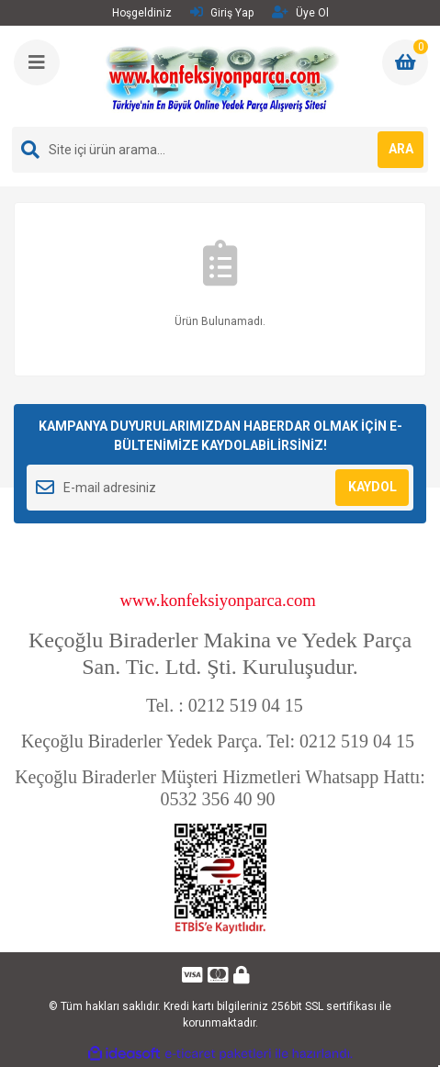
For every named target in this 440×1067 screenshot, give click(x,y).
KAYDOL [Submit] (372, 486)
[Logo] (222, 76)
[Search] (220, 150)
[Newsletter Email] (220, 488)
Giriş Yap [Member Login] (222, 12)
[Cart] (405, 62)
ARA (401, 148)
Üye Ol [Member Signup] (300, 12)
